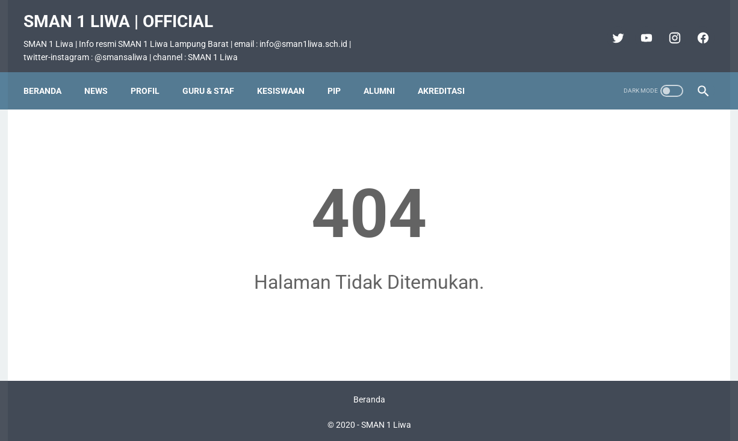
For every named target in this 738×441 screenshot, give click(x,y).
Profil (151, 76)
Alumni (385, 76)
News (102, 76)
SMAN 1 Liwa (386, 422)
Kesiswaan (287, 76)
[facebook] (696, 29)
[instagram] (667, 29)
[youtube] (639, 29)
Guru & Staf (214, 76)
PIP (340, 76)
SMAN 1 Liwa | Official (124, 12)
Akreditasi (447, 76)
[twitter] (611, 29)
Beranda (48, 76)
